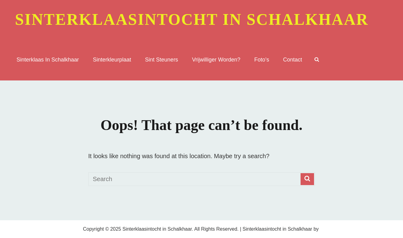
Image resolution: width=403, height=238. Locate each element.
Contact (292, 60)
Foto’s (261, 60)
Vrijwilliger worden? (216, 60)
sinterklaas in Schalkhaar (48, 60)
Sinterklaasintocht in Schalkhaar (191, 19)
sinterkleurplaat (112, 60)
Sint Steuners (161, 60)
